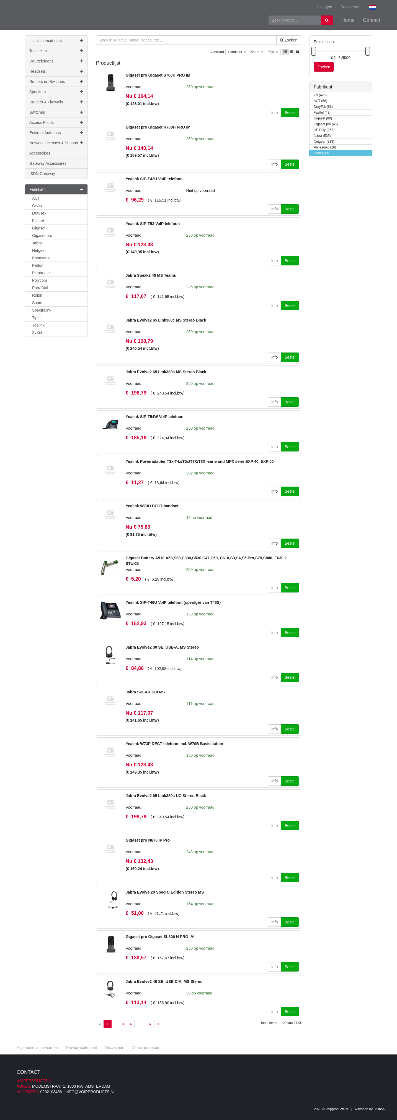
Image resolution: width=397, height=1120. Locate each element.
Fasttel (38, 220)
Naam (257, 52)
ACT (36, 198)
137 (148, 1024)
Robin (37, 295)
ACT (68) (320, 101)
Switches (56, 112)
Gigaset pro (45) (326, 124)
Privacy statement (81, 1047)
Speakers (56, 92)
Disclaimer (114, 1047)
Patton (37, 265)
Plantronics (41, 273)
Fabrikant (238, 52)
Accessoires (39, 153)
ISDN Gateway (42, 173)
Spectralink (41, 310)
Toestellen (56, 51)
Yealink (38, 325)
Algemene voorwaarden (37, 1047)
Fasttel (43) (322, 113)
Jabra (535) (322, 136)
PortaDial (40, 288)
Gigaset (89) (323, 118)
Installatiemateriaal (56, 40)
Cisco (37, 205)
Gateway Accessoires (47, 163)
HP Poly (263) (324, 130)
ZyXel (37, 332)
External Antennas (56, 132)
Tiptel (37, 317)
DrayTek (39, 213)
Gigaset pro (42, 235)
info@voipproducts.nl (90, 1092)
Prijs (273, 52)
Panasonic (41, 258)
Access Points (56, 122)
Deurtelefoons (56, 61)
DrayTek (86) (323, 107)
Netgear (39, 250)
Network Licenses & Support (56, 143)
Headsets (56, 71)
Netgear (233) (324, 142)
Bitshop (379, 1109)
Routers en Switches (56, 81)
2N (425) (320, 95)
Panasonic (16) (325, 147)
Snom (37, 303)
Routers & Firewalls (56, 102)
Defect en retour (145, 1047)
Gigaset (38, 228)
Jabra (37, 243)
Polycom (39, 280)
